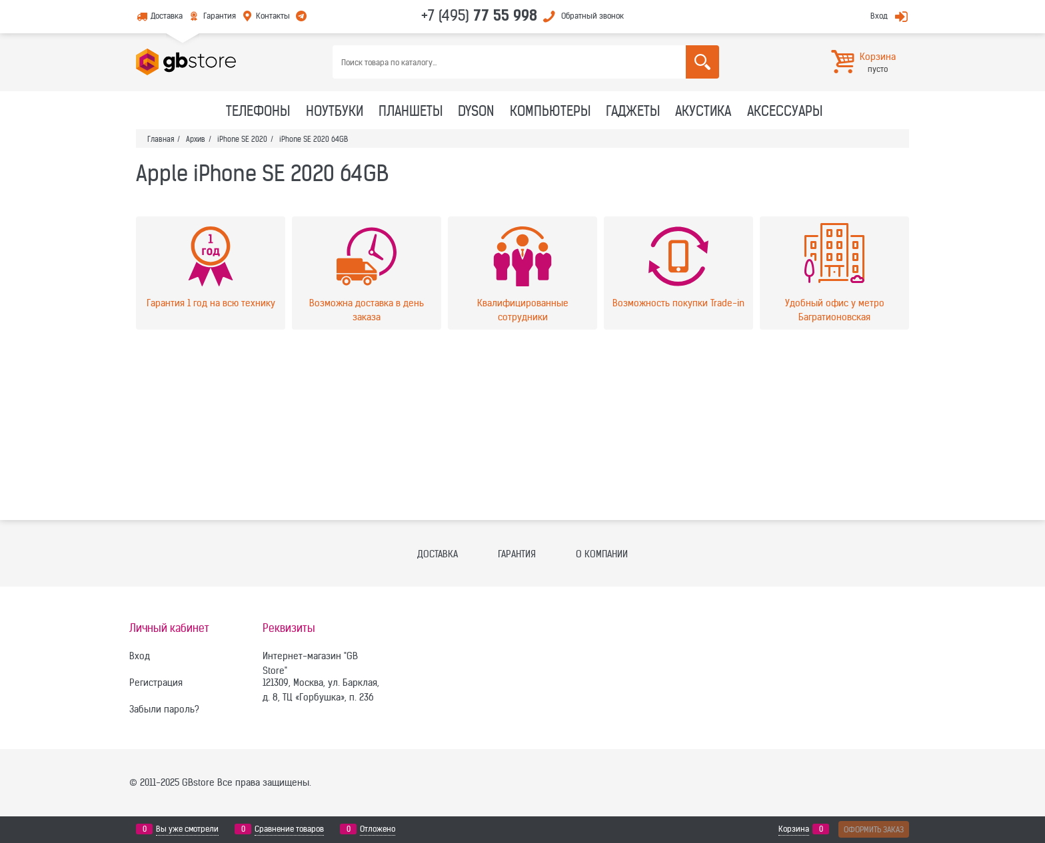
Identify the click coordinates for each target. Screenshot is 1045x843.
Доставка (167, 16)
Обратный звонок (592, 16)
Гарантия (219, 16)
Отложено (377, 829)
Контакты (273, 16)
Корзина (793, 829)
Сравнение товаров (289, 829)
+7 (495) (479, 15)
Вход (879, 16)
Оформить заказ (874, 829)
